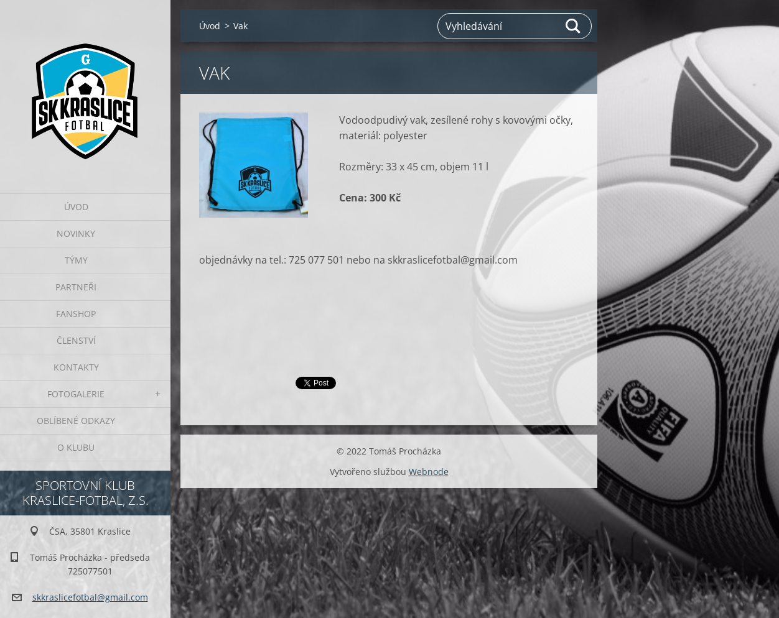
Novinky (76, 233)
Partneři (75, 287)
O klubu (76, 447)
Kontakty (76, 367)
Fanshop (76, 314)
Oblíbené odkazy (76, 421)
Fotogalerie (76, 394)
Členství (76, 340)
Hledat (574, 26)
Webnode (429, 471)
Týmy (76, 260)
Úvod (76, 207)
